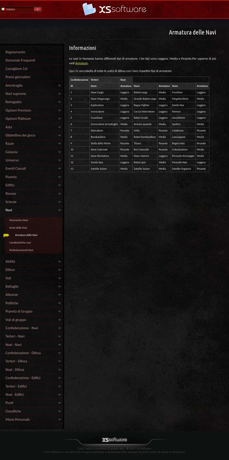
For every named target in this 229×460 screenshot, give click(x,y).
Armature (81, 63)
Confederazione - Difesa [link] (23, 353)
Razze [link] (9, 143)
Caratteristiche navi (20, 242)
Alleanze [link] (11, 294)
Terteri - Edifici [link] (16, 386)
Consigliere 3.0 (16, 69)
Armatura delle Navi (26, 235)
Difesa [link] (10, 269)
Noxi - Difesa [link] (14, 369)
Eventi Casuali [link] (15, 168)
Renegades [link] (13, 102)
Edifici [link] (9, 185)
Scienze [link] (10, 202)
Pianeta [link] (11, 177)
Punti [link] (9, 403)
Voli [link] (8, 278)
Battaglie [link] (12, 286)
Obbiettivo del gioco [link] (20, 135)
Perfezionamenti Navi (21, 250)
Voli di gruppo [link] (15, 320)
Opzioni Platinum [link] (18, 118)
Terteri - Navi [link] (15, 336)
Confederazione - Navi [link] (21, 328)
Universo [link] (12, 160)
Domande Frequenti (20, 60)
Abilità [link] (10, 261)
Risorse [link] (10, 193)
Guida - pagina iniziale (114, 9)
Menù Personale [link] (17, 419)
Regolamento (15, 52)
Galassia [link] (11, 152)
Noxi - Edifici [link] (14, 394)
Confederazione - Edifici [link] (23, 378)
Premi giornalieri (17, 77)
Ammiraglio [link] (14, 85)
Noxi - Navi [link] (13, 344)
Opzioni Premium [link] (18, 110)
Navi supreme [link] (15, 93)
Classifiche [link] (13, 411)
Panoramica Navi (18, 220)
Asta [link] (8, 127)
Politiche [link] (11, 303)
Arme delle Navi (18, 227)
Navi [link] (8, 210)
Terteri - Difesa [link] (16, 361)
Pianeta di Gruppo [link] (18, 311)
